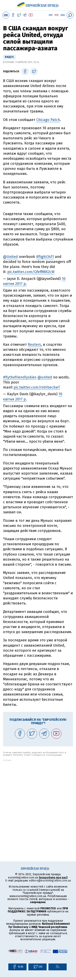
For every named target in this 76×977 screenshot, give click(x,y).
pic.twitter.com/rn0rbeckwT (37, 387)
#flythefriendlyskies (19, 377)
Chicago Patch (48, 120)
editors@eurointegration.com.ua (50, 880)
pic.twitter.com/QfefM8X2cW (31, 272)
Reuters (34, 344)
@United (10, 256)
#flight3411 (45, 256)
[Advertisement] (38, 799)
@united (44, 377)
